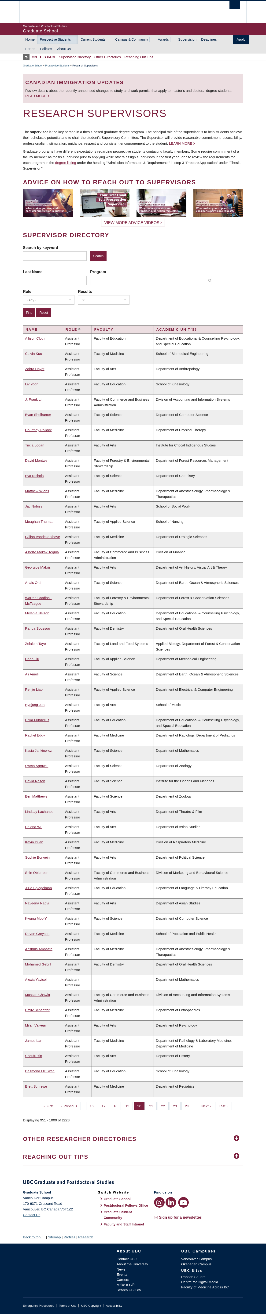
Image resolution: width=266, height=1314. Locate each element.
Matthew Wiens (37, 491)
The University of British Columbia (34, 12)
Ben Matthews (36, 796)
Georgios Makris (38, 567)
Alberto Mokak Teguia (42, 552)
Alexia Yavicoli (36, 979)
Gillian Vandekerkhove (42, 537)
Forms (30, 49)
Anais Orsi (33, 583)
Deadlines (209, 39)
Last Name (32, 272)
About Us (64, 49)
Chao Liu (32, 659)
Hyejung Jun (34, 705)
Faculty (103, 329)
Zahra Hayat (34, 369)
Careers (123, 1280)
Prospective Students (55, 39)
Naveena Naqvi (37, 903)
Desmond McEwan (40, 1071)
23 (177, 1105)
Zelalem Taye (35, 644)
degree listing (65, 163)
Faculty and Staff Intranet (124, 1224)
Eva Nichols (34, 476)
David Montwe (36, 460)
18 (117, 1105)
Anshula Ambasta (38, 949)
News (121, 1269)
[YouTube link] (183, 1202)
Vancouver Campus (196, 1259)
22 (165, 1105)
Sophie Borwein (37, 857)
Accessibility (114, 1305)
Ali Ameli (32, 674)
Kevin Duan (34, 842)
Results (85, 291)
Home (30, 39)
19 (129, 1105)
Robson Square (193, 1277)
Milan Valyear (35, 1025)
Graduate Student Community (118, 1215)
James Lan (33, 1041)
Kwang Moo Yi (36, 918)
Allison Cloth (34, 338)
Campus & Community (131, 39)
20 (141, 1105)
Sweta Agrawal (36, 766)
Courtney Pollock (38, 430)
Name (32, 329)
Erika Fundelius (37, 720)
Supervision (187, 39)
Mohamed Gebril (38, 964)
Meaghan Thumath (40, 521)
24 (188, 1105)
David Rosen (35, 781)
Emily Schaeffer (37, 1010)
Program (98, 272)
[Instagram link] (159, 1202)
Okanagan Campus (196, 1264)
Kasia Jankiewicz (38, 750)
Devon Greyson (37, 934)
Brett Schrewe (36, 1086)
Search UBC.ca (129, 1290)
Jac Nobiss (33, 506)
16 (93, 1105)
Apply (240, 39)
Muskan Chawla (37, 995)
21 (153, 1105)
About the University (132, 1264)
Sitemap (54, 1237)
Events (122, 1274)
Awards (163, 39)
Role (27, 291)
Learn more (180, 143)
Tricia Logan (34, 445)
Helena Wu (33, 827)
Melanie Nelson (37, 613)
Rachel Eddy (35, 735)
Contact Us (31, 1215)
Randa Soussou (37, 628)
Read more (36, 96)
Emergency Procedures (38, 1305)
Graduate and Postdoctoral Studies (133, 1183)
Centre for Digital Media (199, 1282)
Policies (46, 49)
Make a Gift (126, 1285)
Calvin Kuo (33, 354)
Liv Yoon (31, 384)
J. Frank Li (33, 399)
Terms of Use (67, 1305)
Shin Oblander (36, 873)
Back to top (34, 1237)
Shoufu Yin (33, 1056)
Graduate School (32, 65)
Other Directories (107, 57)
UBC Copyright (91, 1305)
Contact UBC (127, 1259)
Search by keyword (40, 247)
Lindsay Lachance (39, 812)
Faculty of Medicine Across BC (205, 1287)
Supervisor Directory (75, 57)
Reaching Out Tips (138, 57)
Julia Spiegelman (38, 888)
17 (105, 1105)
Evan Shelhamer (38, 415)
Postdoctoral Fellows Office (126, 1205)
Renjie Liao (34, 689)
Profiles (69, 1237)
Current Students (93, 39)
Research (85, 1237)
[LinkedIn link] (171, 1202)
